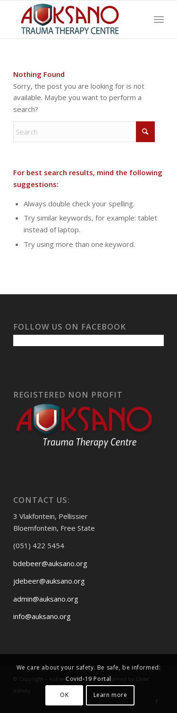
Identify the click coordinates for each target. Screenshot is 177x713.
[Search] (84, 131)
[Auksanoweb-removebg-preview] (73, 19)
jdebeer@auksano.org (49, 581)
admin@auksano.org (45, 598)
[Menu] (159, 19)
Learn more (110, 695)
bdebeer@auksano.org (50, 563)
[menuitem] (159, 19)
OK (64, 695)
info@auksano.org (42, 616)
